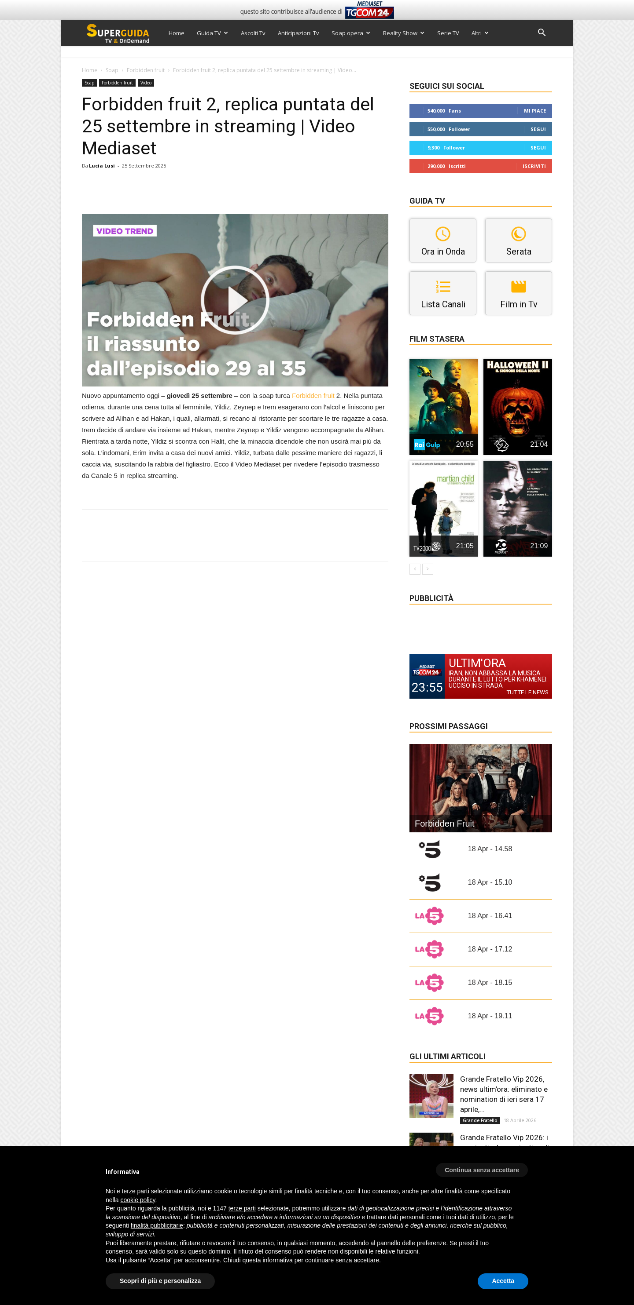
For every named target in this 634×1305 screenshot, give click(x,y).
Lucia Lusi (102, 165)
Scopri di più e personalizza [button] (160, 1280)
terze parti (242, 1208)
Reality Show (403, 33)
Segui (538, 129)
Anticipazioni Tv (298, 33)
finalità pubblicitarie (157, 1225)
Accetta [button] (503, 1280)
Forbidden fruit (146, 70)
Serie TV (448, 33)
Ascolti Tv (253, 33)
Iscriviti (534, 166)
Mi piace (535, 110)
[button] (541, 33)
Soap (112, 70)
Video (145, 83)
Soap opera (351, 33)
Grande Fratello (480, 1120)
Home (176, 33)
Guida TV (212, 33)
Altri (480, 33)
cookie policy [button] (137, 1199)
